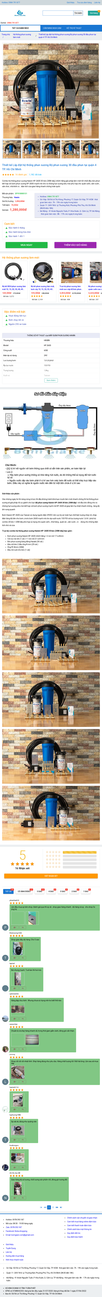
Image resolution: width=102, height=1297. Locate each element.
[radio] (12, 864)
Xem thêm (51, 380)
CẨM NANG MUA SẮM (52, 28)
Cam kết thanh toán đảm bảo (79, 1225)
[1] (41, 1207)
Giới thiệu (10, 1244)
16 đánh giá (21, 174)
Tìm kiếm (78, 13)
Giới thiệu (70, 2)
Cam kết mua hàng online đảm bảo (81, 1222)
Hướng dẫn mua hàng (15, 1256)
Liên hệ (97, 2)
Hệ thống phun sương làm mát (22, 35)
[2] (53, 1207)
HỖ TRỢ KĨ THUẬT (74, 28)
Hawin (16, 197)
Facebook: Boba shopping (16, 1231)
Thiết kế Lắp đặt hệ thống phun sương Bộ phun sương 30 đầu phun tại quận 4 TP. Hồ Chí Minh (67, 35)
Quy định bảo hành (75, 1237)
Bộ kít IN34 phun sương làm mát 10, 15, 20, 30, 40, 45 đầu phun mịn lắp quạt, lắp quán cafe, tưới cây (26, 288)
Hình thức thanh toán (14, 1260)
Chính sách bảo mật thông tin (79, 1229)
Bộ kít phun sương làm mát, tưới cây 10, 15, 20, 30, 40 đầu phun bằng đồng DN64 (55, 288)
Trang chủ (6, 36)
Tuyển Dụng (11, 1248)
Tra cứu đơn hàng (84, 2)
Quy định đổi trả (73, 1233)
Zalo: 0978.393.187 (14, 1227)
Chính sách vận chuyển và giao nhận (82, 1218)
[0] (45, 1207)
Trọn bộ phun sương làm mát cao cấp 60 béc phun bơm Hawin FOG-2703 (83, 288)
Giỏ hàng (94, 13)
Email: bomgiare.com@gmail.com (20, 1235)
